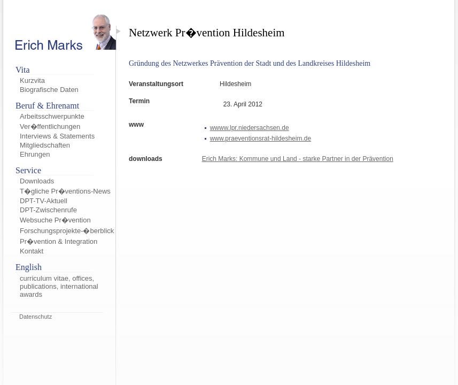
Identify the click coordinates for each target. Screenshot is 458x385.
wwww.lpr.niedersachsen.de (249, 128)
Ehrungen (35, 154)
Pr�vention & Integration (58, 241)
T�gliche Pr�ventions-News (65, 191)
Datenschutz (35, 316)
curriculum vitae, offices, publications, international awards (59, 286)
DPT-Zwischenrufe (48, 210)
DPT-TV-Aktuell (43, 201)
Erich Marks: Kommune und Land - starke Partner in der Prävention (297, 159)
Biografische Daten (49, 90)
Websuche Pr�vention (55, 220)
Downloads (37, 181)
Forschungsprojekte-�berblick (67, 231)
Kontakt (31, 251)
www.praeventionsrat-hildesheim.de (260, 138)
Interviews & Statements (57, 136)
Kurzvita (32, 80)
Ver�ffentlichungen (50, 126)
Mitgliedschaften (45, 145)
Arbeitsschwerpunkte (52, 116)
